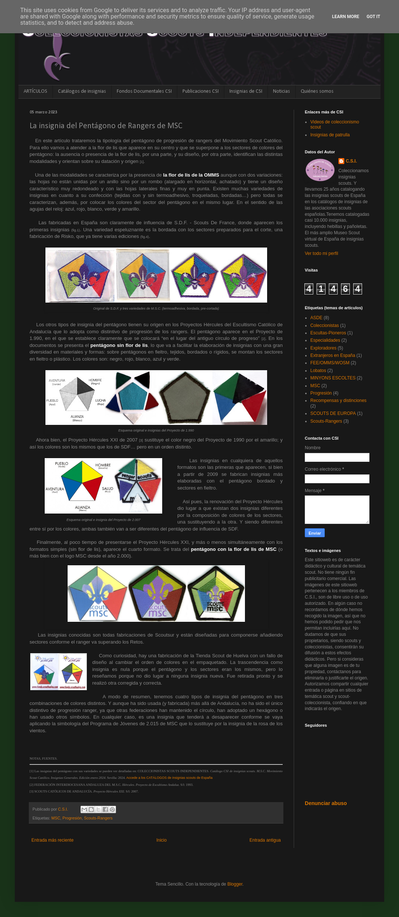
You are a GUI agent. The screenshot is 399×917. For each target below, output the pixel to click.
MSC (55, 818)
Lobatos (318, 370)
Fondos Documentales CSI (144, 91)
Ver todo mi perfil (321, 253)
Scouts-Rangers (98, 818)
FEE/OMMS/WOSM (329, 362)
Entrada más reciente (52, 840)
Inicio (161, 840)
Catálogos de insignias (82, 91)
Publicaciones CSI (201, 91)
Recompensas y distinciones (338, 400)
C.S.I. (351, 161)
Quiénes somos (317, 91)
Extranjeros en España (332, 355)
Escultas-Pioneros (328, 332)
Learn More (345, 16)
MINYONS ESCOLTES (332, 378)
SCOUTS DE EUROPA (333, 413)
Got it (373, 16)
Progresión (72, 818)
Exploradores (323, 348)
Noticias (281, 91)
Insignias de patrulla (330, 134)
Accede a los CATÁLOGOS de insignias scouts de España (169, 778)
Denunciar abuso (326, 803)
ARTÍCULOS (35, 91)
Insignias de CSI (245, 91)
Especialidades (325, 340)
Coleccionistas (324, 325)
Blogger (234, 884)
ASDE (316, 317)
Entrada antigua (265, 840)
